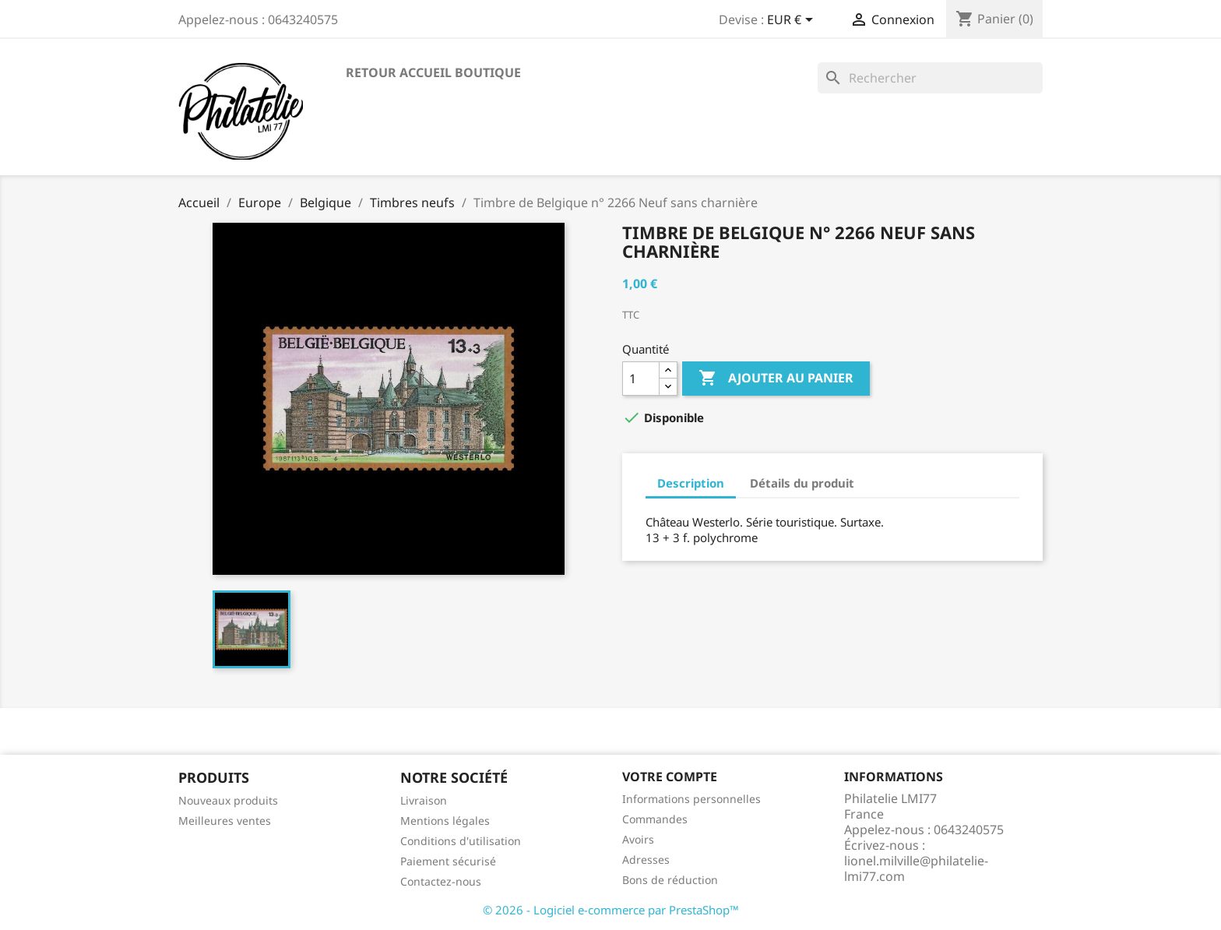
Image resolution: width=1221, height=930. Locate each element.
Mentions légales (445, 820)
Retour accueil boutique (433, 72)
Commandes (655, 819)
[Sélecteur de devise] (792, 21)
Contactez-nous (440, 881)
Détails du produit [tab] (802, 483)
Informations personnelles (691, 798)
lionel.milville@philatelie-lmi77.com (916, 868)
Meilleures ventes (224, 820)
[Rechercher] (930, 77)
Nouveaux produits (228, 800)
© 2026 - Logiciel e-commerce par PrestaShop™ (611, 910)
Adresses (646, 859)
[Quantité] (641, 378)
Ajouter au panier (775, 378)
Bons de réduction (670, 879)
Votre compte (669, 776)
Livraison (423, 800)
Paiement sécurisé (448, 861)
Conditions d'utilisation (460, 840)
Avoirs (638, 839)
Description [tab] (690, 483)
